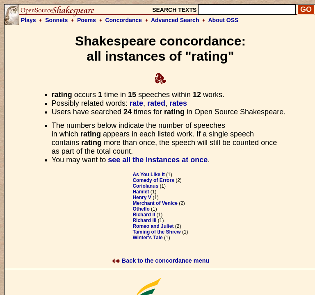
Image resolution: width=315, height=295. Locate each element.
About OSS (223, 20)
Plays (28, 20)
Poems (86, 20)
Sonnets (56, 20)
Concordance (123, 20)
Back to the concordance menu (161, 260)
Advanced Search (175, 20)
